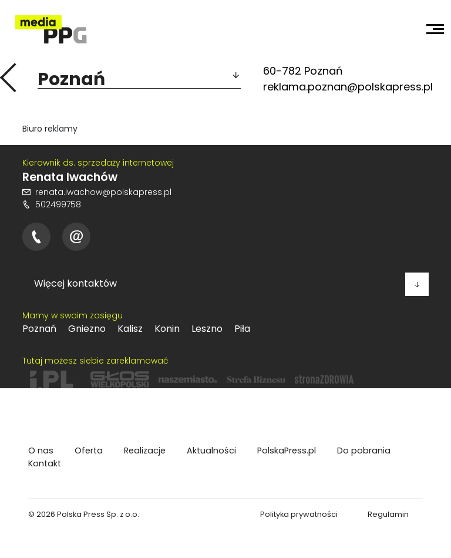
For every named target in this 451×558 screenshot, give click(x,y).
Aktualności (211, 450)
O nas (40, 450)
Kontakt (44, 463)
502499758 (58, 204)
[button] (139, 68)
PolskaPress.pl (286, 450)
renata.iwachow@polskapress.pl (103, 192)
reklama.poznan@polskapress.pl (348, 86)
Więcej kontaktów (75, 283)
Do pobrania (364, 450)
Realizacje (145, 450)
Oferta (89, 450)
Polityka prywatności (299, 514)
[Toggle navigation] (435, 29)
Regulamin (388, 514)
